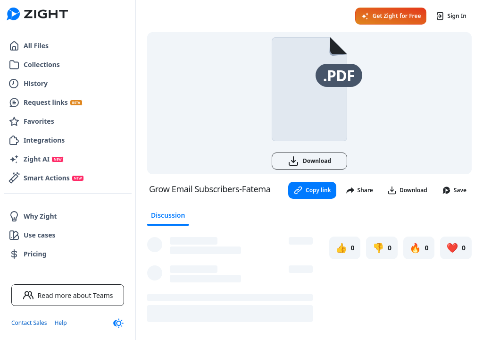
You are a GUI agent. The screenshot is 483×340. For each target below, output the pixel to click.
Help (60, 323)
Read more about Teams (68, 295)
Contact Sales (29, 323)
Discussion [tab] (168, 215)
